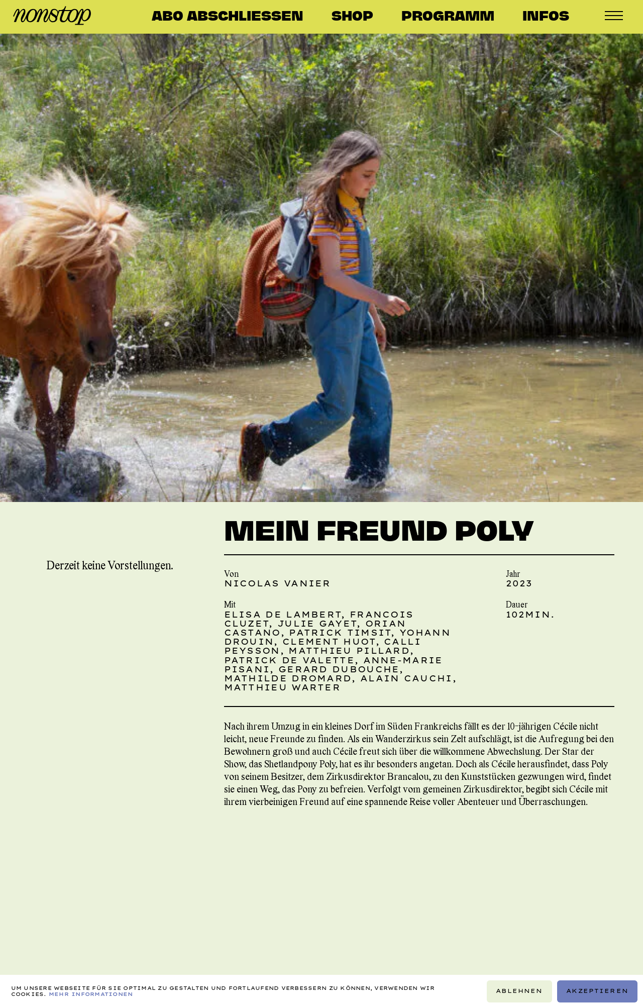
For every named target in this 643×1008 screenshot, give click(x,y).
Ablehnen (519, 990)
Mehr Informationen (91, 994)
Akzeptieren (597, 990)
